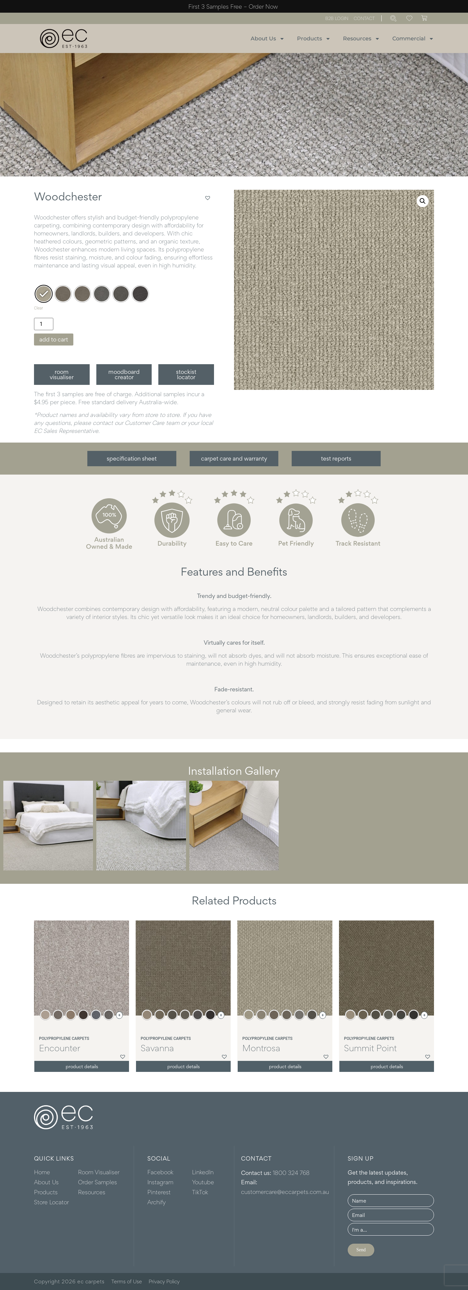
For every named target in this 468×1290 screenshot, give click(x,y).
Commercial (413, 39)
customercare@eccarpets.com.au (285, 1191)
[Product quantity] (43, 324)
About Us (268, 39)
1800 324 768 (291, 1172)
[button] (208, 198)
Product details (82, 1066)
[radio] (43, 293)
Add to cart (53, 339)
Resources (361, 39)
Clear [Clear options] (38, 308)
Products (314, 39)
